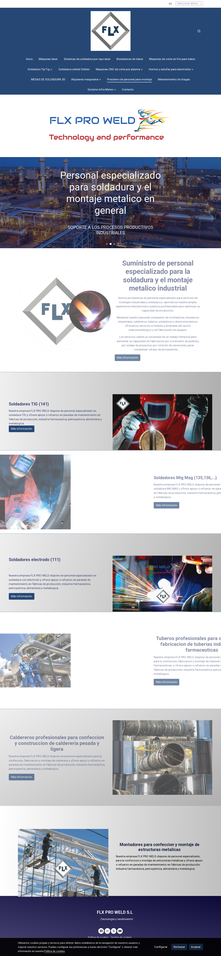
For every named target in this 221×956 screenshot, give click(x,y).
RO (170, 3)
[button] (40, 69)
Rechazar (179, 947)
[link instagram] (107, 930)
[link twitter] (114, 930)
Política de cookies (98, 937)
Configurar (161, 947)
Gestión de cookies (121, 937)
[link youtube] (120, 930)
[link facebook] (101, 930)
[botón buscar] (198, 31)
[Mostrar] (109, 125)
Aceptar (196, 947)
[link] (110, 31)
